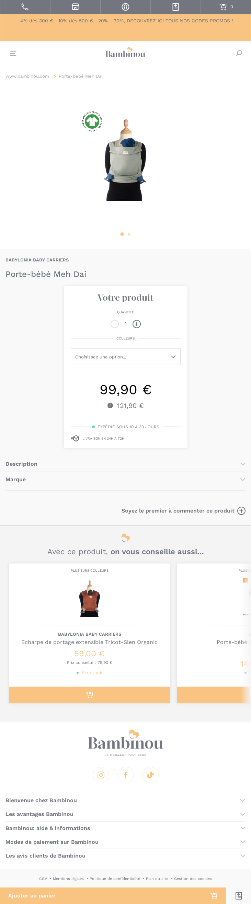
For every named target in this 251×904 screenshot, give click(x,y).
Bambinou (126, 52)
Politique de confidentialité (115, 878)
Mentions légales (68, 878)
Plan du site (157, 878)
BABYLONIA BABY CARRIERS (37, 259)
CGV (43, 878)
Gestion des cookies (193, 878)
